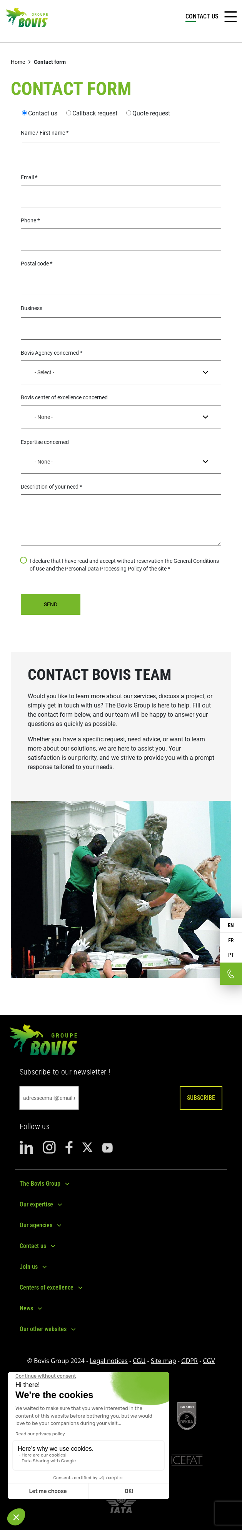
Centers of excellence (46, 1287)
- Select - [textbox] (44, 372)
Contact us (42, 113)
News (26, 1308)
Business (31, 308)
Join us (29, 1266)
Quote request (151, 113)
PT (231, 955)
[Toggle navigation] (230, 17)
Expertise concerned (45, 442)
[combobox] (121, 372)
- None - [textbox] (44, 417)
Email (27, 177)
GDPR (189, 1360)
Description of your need (49, 487)
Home (18, 62)
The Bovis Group (40, 1183)
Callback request (94, 113)
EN (231, 925)
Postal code (35, 263)
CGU (139, 1360)
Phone (28, 220)
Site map (163, 1360)
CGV (209, 1360)
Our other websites (43, 1329)
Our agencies (36, 1225)
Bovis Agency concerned (50, 353)
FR (231, 940)
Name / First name (43, 133)
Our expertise (36, 1204)
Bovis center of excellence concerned (64, 397)
